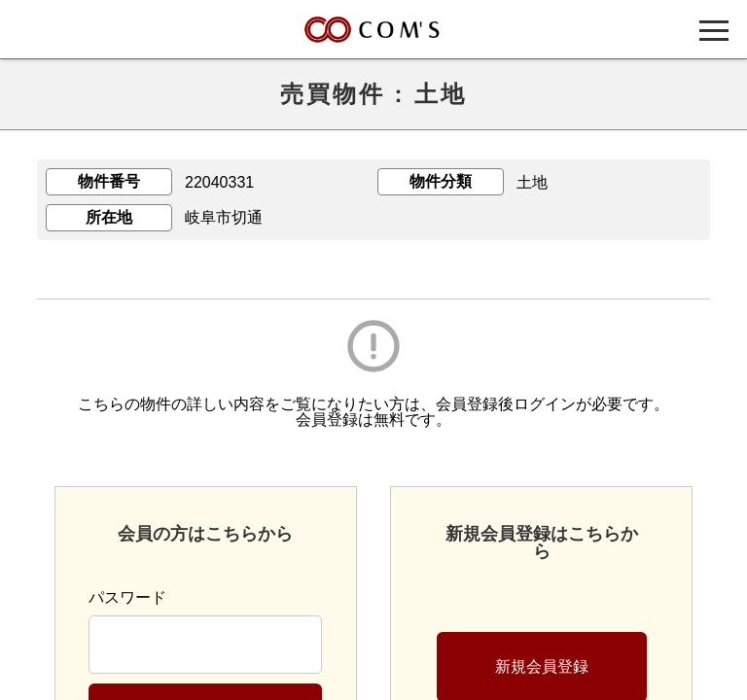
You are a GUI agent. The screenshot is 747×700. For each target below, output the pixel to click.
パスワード (127, 597)
